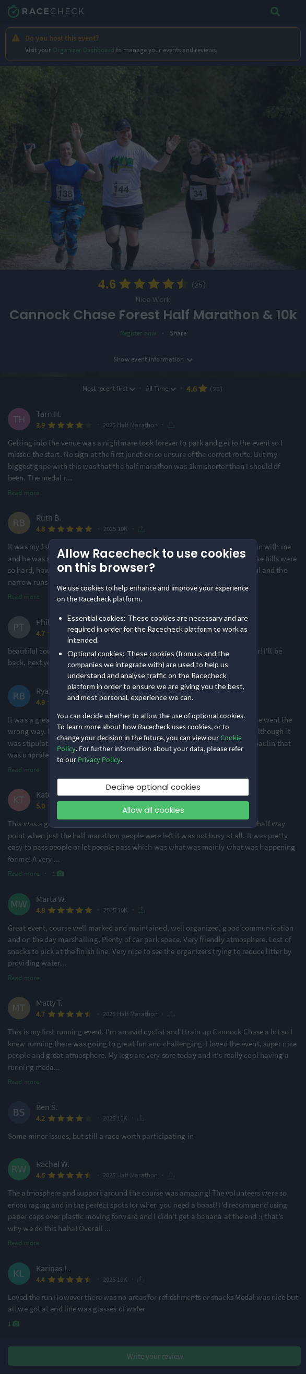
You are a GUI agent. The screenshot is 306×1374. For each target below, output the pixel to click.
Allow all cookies (153, 809)
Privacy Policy (99, 759)
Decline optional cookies (153, 786)
